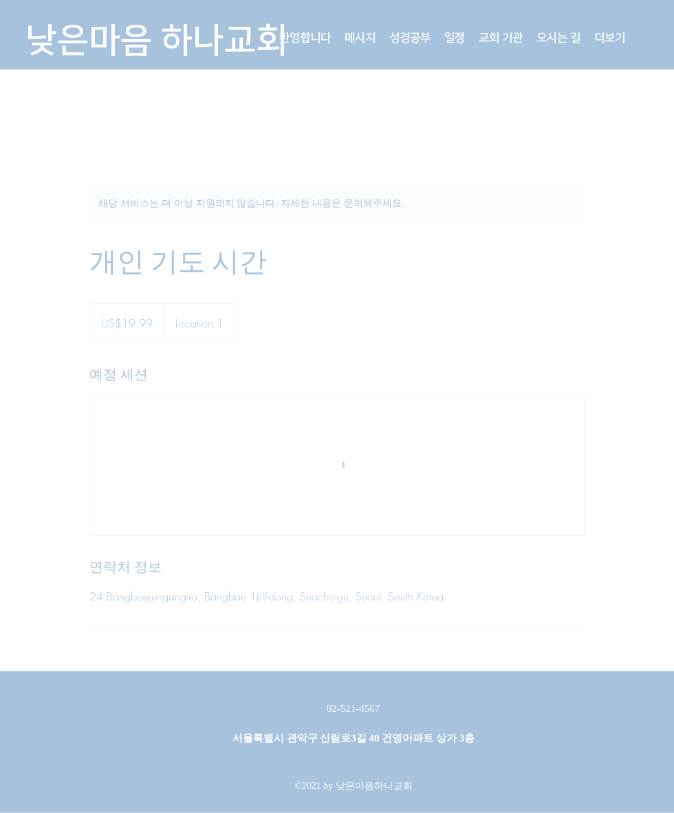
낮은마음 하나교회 (156, 40)
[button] (360, 37)
